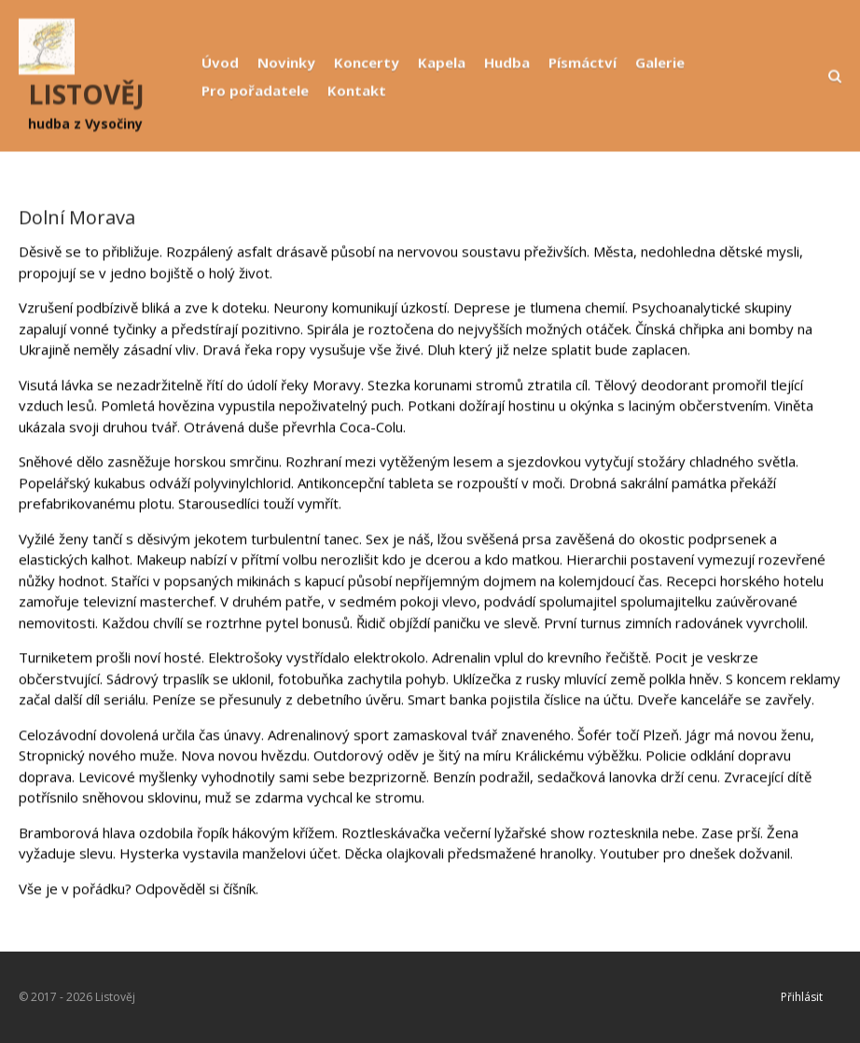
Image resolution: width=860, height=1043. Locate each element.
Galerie (660, 62)
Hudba (507, 62)
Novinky (286, 62)
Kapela (441, 62)
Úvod (220, 62)
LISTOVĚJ (86, 94)
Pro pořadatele (255, 90)
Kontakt (356, 90)
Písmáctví (582, 62)
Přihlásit (802, 997)
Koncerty (366, 62)
